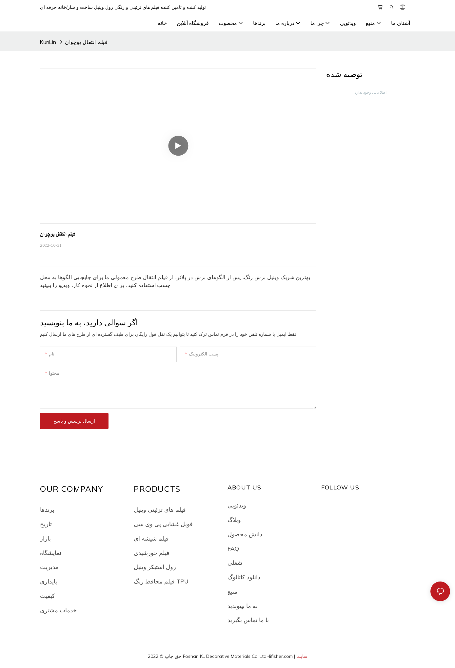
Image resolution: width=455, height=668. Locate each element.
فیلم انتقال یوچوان (86, 42)
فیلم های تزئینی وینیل (160, 509)
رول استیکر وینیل (155, 566)
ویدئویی (236, 505)
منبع (232, 591)
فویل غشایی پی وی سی (163, 523)
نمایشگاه (50, 552)
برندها (47, 509)
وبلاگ (234, 519)
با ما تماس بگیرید (248, 619)
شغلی (234, 562)
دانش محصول (244, 534)
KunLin (48, 42)
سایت (301, 656)
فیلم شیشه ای (151, 538)
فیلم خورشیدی (151, 552)
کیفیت (47, 595)
